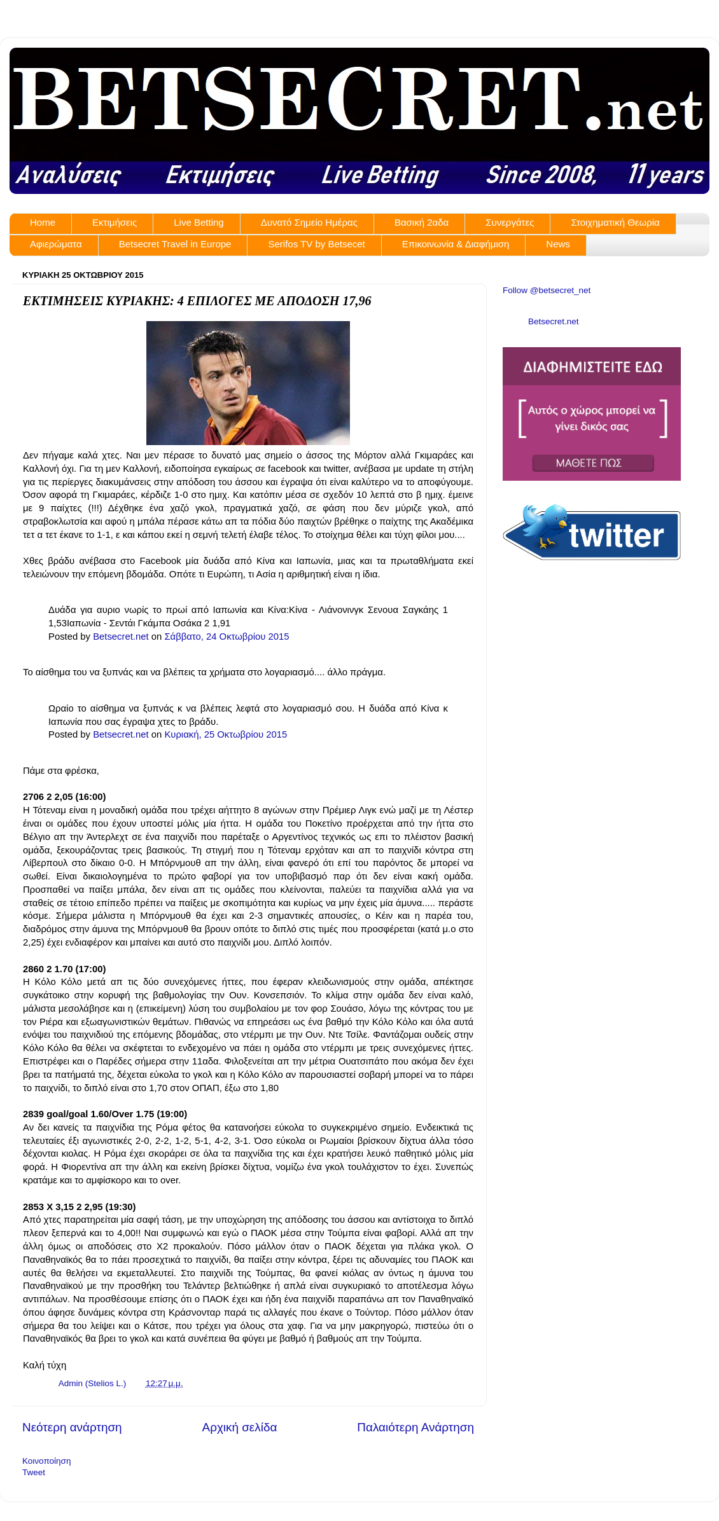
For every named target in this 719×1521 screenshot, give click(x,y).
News (558, 243)
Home (42, 222)
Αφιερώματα (56, 243)
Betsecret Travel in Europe (175, 243)
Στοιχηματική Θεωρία (615, 222)
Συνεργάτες (509, 222)
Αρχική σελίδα (239, 1427)
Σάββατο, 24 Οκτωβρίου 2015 (226, 636)
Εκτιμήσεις (114, 222)
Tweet (33, 1472)
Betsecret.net (120, 636)
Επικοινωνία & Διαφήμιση (456, 243)
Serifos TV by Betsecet (316, 243)
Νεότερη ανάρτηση (72, 1427)
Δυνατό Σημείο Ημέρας (309, 222)
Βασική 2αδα (421, 222)
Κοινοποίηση (46, 1461)
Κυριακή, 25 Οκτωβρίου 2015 (225, 734)
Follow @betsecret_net (546, 290)
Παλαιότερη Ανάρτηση (415, 1427)
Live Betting (198, 222)
